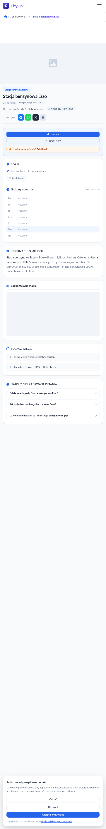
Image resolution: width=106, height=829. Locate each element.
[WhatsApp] (28, 117)
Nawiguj (53, 134)
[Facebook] (21, 117)
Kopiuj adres (16, 178)
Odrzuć (53, 799)
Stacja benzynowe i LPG (17, 89)
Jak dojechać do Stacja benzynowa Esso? (33, 404)
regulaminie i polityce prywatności (56, 821)
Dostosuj (53, 807)
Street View (53, 140)
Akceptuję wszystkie (53, 814)
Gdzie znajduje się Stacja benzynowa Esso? (34, 393)
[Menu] (99, 6)
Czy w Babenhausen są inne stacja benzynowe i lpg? (39, 415)
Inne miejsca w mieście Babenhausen (32, 356)
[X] (36, 117)
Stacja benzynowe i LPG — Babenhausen (33, 367)
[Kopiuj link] (43, 117)
